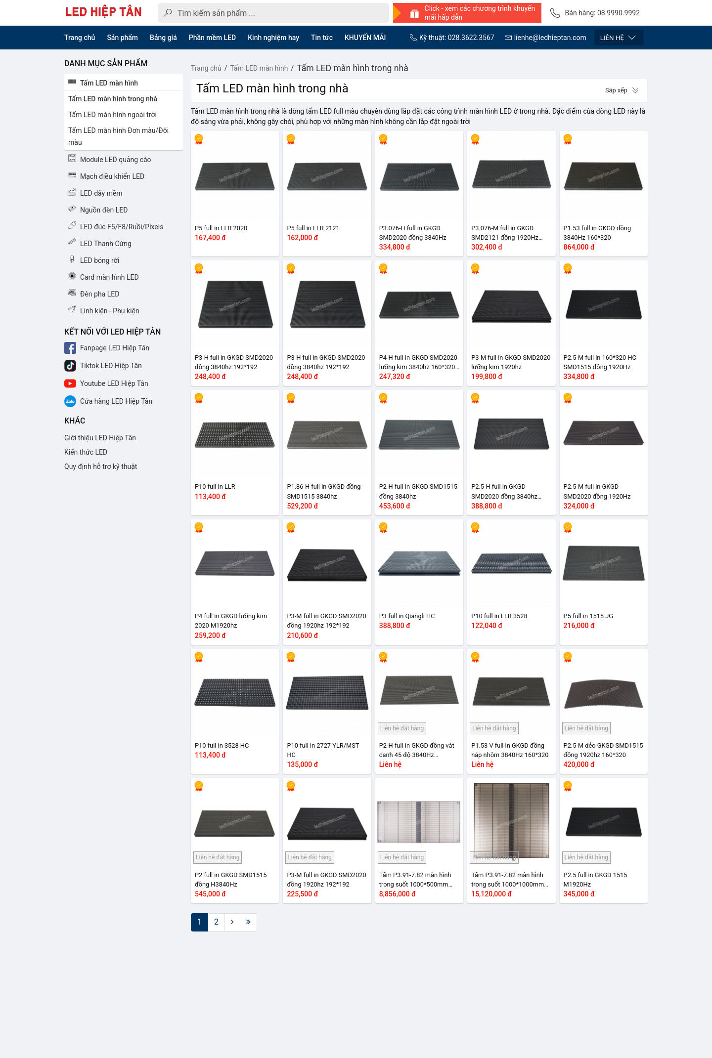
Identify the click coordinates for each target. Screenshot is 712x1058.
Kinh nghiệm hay (273, 38)
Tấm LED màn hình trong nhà (352, 68)
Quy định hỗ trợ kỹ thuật (100, 466)
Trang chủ (79, 38)
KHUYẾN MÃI (365, 38)
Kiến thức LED (85, 452)
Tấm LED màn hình (259, 68)
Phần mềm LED (212, 38)
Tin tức (322, 38)
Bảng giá (163, 38)
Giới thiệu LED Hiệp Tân (100, 438)
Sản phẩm (122, 38)
